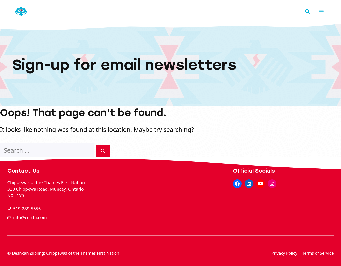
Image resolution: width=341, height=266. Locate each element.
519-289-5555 (27, 208)
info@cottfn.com (30, 217)
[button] (307, 11)
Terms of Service (318, 253)
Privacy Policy (284, 253)
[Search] (103, 151)
